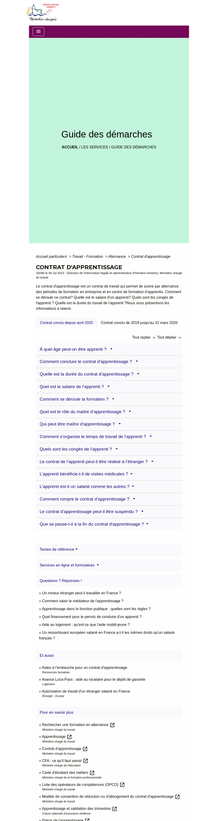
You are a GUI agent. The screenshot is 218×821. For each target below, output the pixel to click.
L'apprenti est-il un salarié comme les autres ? (85, 486)
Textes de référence (57, 549)
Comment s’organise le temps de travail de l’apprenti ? (94, 436)
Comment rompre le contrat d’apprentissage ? (86, 499)
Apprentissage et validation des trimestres (79, 809)
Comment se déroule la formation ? (75, 399)
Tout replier (144, 337)
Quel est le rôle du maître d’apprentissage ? (84, 411)
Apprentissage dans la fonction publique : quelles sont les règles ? (96, 609)
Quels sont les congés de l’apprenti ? (77, 449)
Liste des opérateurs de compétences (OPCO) (83, 785)
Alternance (117, 256)
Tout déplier (169, 337)
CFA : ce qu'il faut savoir (65, 761)
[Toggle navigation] (38, 31)
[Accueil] (42, 12)
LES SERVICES (94, 147)
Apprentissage (57, 737)
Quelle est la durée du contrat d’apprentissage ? (88, 374)
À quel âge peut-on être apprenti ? (74, 349)
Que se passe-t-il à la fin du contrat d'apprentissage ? (92, 524)
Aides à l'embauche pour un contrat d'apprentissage (84, 668)
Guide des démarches (133, 147)
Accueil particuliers (52, 256)
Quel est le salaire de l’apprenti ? (73, 386)
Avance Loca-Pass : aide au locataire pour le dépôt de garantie (93, 679)
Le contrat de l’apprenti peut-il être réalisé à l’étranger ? (95, 461)
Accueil (70, 147)
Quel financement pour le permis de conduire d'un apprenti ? (91, 617)
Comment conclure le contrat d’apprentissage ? (87, 361)
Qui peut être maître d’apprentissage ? (78, 424)
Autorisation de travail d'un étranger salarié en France (86, 691)
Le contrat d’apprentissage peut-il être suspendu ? (90, 511)
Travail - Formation (88, 256)
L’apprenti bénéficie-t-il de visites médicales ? (84, 473)
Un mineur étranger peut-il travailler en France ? (81, 593)
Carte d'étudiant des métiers (68, 773)
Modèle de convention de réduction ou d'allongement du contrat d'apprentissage (111, 796)
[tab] (66, 322)
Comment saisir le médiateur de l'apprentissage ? (82, 601)
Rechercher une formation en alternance (78, 725)
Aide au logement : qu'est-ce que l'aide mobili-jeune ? (86, 625)
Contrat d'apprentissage (150, 256)
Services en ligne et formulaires (68, 565)
